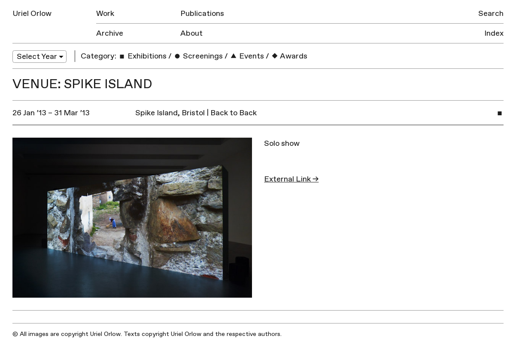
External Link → (291, 179)
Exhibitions (142, 56)
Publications (202, 13)
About (191, 33)
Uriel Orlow (32, 13)
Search (491, 13)
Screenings (198, 56)
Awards (289, 56)
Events (247, 56)
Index (494, 33)
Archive (109, 33)
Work (105, 13)
